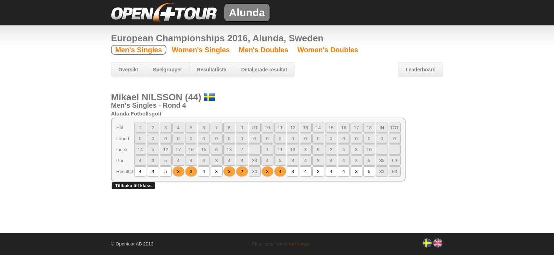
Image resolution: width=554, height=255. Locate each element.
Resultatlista (211, 69)
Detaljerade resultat (264, 69)
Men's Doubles (263, 50)
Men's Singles (138, 50)
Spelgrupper (167, 69)
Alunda (247, 12)
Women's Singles (201, 50)
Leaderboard (421, 69)
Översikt (128, 69)
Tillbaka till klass (133, 185)
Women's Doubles (327, 50)
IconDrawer (297, 244)
